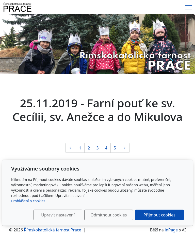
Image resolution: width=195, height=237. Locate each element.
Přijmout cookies (159, 215)
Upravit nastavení (57, 215)
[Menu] (188, 7)
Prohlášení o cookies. (28, 200)
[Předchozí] (70, 148)
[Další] (124, 148)
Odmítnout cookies (108, 215)
